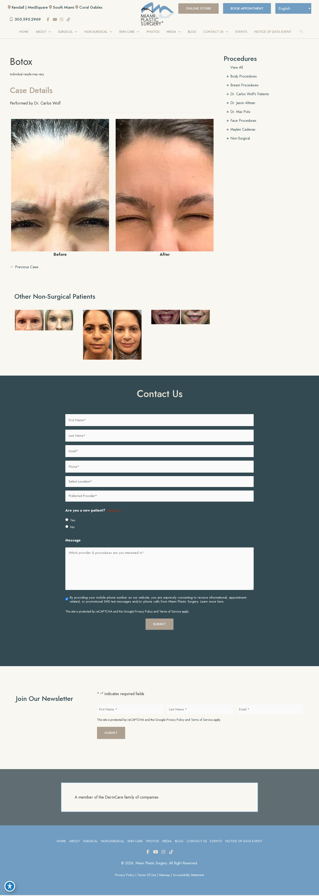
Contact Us (197, 842)
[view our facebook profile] (49, 20)
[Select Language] (292, 8)
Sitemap (165, 875)
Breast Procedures (244, 85)
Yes (72, 521)
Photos (152, 842)
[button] (195, 8)
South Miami (65, 7)
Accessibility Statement (190, 875)
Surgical (89, 842)
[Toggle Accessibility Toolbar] (9, 886)
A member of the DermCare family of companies (116, 798)
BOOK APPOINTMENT (245, 8)
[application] (50, 32)
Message (73, 540)
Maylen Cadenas (242, 129)
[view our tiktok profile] (69, 20)
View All (236, 67)
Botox (21, 61)
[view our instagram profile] (63, 20)
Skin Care (135, 842)
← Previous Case (24, 267)
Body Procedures (243, 76)
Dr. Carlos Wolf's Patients (249, 94)
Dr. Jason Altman (242, 103)
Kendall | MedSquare (30, 7)
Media (167, 842)
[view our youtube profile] (56, 20)
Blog (179, 842)
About (73, 842)
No (72, 528)
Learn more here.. (212, 601)
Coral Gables (93, 7)
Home (60, 842)
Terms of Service (170, 612)
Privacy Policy (144, 612)
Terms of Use (146, 875)
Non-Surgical (240, 138)
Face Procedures (243, 120)
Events (216, 842)
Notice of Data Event (244, 842)
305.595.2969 (26, 19)
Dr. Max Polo (240, 111)
